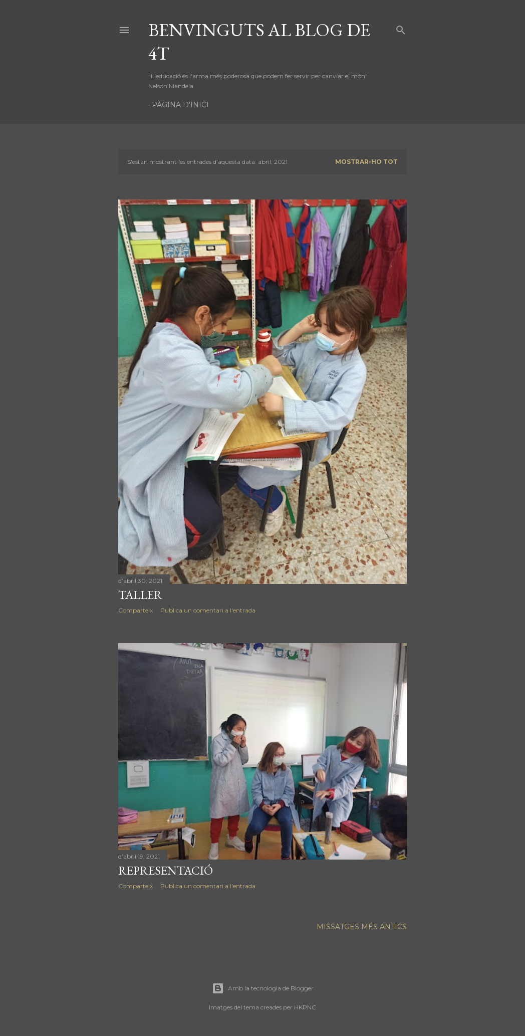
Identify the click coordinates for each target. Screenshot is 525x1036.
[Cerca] (401, 28)
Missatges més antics (362, 926)
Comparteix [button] (135, 610)
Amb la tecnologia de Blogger (263, 988)
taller (140, 594)
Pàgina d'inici (180, 104)
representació (165, 870)
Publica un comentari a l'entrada (207, 610)
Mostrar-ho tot (366, 161)
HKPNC (305, 1007)
